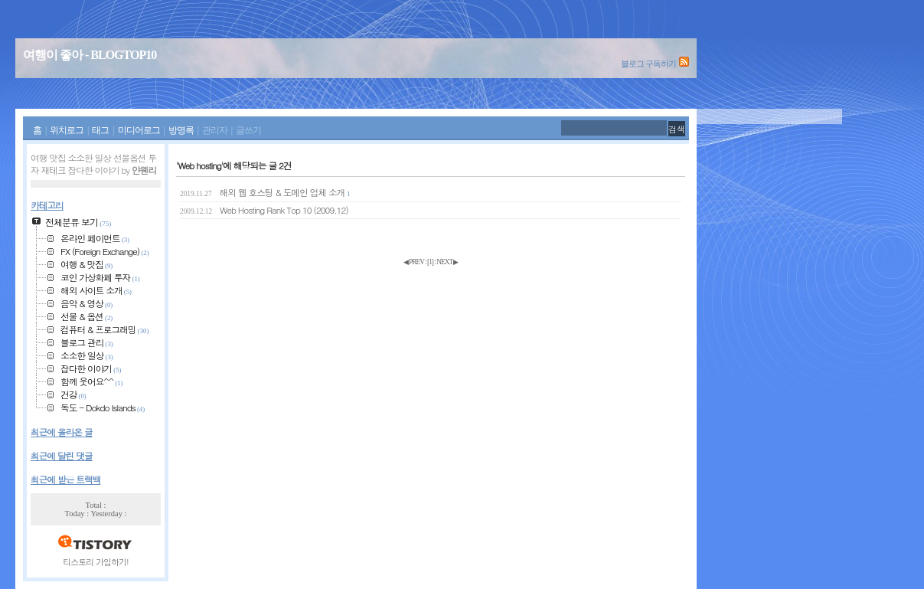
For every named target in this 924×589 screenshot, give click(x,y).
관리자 (214, 131)
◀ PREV (414, 262)
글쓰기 (248, 131)
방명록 (181, 131)
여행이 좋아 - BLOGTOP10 (89, 54)
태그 (100, 131)
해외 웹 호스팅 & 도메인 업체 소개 (265, 192)
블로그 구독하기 (648, 63)
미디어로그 (139, 131)
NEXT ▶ (447, 262)
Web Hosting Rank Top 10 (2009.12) (264, 210)
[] (430, 262)
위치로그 (66, 131)
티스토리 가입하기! (95, 562)
